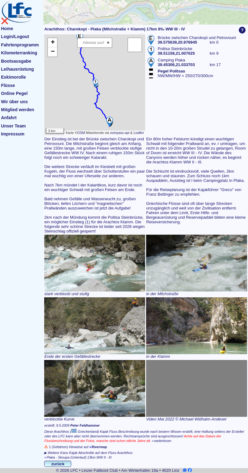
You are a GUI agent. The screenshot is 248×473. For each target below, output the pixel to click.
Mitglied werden (17, 109)
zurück (57, 464)
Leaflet (139, 133)
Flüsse (8, 85)
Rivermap (99, 447)
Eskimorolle (13, 77)
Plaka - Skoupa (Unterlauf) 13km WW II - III (79, 457)
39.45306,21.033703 (176, 64)
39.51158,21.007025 (176, 53)
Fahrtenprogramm (20, 44)
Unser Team (13, 125)
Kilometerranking (19, 52)
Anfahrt (9, 117)
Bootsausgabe (16, 61)
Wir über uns (14, 101)
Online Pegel (14, 93)
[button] (109, 122)
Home (7, 28)
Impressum (12, 133)
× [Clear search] (108, 42)
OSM (81, 133)
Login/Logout (15, 36)
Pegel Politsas (171, 71)
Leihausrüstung (17, 69)
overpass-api (119, 133)
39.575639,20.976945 (177, 42)
